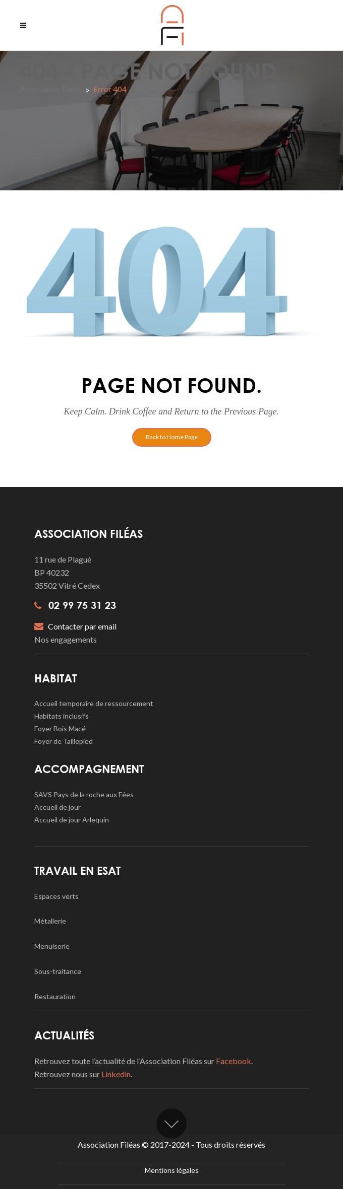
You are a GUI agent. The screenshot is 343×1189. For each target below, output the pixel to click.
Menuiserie (52, 946)
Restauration (55, 996)
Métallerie (50, 921)
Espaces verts (56, 896)
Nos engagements (65, 639)
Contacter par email (75, 626)
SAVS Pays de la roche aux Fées (84, 794)
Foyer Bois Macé (60, 728)
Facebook (233, 1061)
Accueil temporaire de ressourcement (93, 703)
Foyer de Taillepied (63, 741)
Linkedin (116, 1074)
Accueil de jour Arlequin (71, 819)
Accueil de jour (57, 807)
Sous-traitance (57, 971)
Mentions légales (172, 1170)
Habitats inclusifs (61, 716)
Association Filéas (51, 89)
